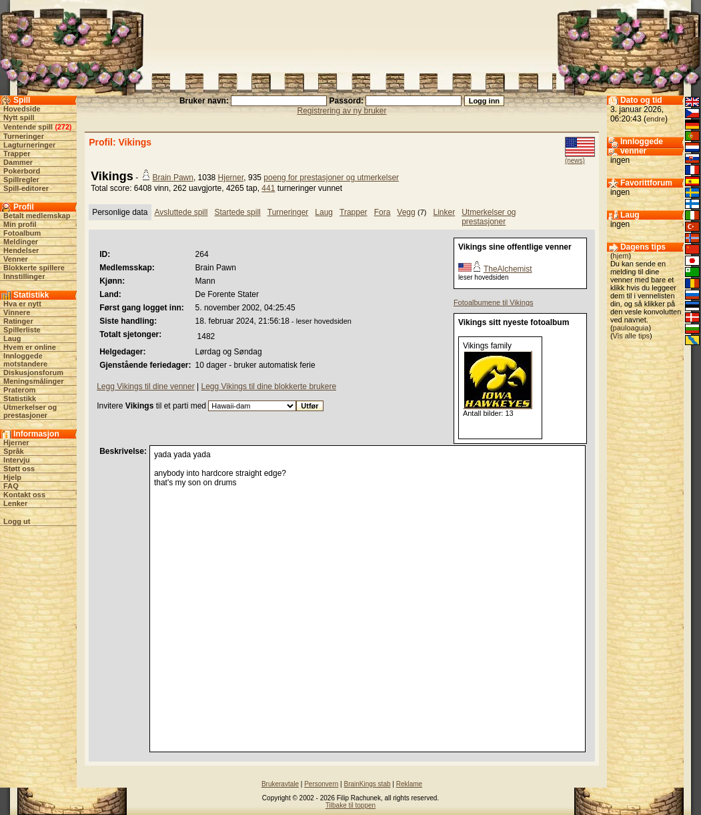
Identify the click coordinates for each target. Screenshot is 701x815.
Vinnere (16, 312)
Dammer (18, 162)
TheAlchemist (508, 269)
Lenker (15, 503)
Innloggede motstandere (25, 360)
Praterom (19, 390)
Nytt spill (18, 117)
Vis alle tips (631, 336)
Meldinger (20, 242)
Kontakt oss (24, 495)
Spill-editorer (26, 188)
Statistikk (19, 398)
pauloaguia (631, 328)
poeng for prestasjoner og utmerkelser (331, 177)
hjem (621, 256)
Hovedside (22, 109)
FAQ (11, 486)
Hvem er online (29, 347)
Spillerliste (22, 330)
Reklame (409, 784)
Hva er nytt (22, 304)
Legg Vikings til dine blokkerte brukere (269, 386)
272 (63, 127)
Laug (12, 338)
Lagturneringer (29, 145)
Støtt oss (19, 469)
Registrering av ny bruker (341, 110)
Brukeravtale (280, 784)
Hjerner (16, 443)
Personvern (321, 784)
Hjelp (12, 477)
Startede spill (237, 212)
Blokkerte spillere (34, 268)
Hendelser (21, 250)
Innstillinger (24, 276)
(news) (575, 160)
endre (655, 119)
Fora (382, 212)
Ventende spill (28, 127)
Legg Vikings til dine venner (146, 386)
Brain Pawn (173, 177)
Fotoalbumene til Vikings (494, 302)
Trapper (16, 154)
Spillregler (21, 180)
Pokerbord (21, 171)
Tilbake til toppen (350, 805)
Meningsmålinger (33, 381)
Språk (13, 451)
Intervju (16, 460)
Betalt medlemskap (36, 216)
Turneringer (23, 136)
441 (268, 188)
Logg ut (16, 521)
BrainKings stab (366, 784)
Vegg (406, 212)
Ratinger (18, 321)
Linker (444, 212)
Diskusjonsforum (33, 372)
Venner (15, 259)
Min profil (20, 224)
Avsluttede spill (181, 212)
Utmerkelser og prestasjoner (30, 411)
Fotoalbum (22, 233)
